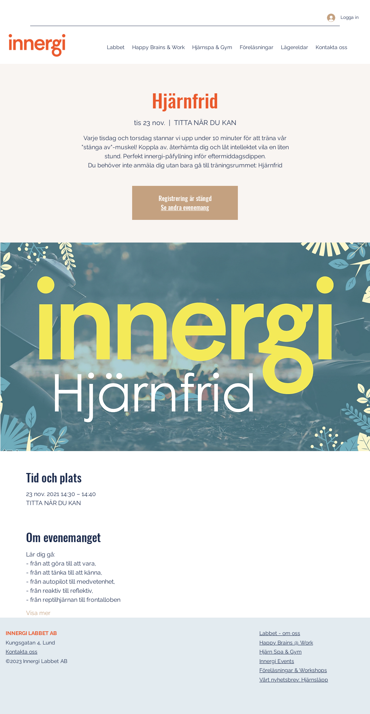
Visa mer (38, 613)
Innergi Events (276, 661)
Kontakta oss (21, 652)
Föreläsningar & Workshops (293, 670)
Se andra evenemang (185, 207)
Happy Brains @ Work (286, 643)
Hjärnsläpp (314, 680)
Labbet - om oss (279, 633)
